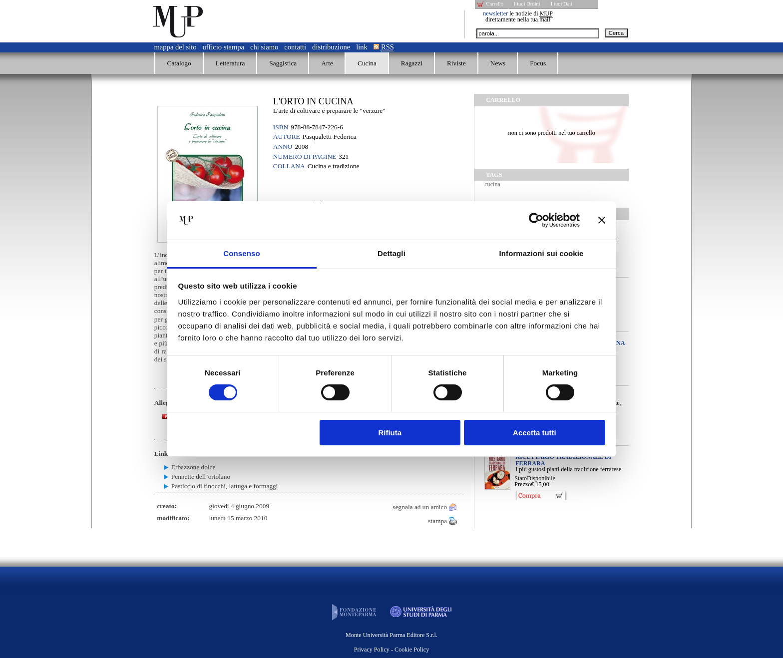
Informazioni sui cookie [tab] (541, 253)
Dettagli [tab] (391, 253)
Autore (286, 136)
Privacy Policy (372, 649)
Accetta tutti (534, 432)
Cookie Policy (411, 649)
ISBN (280, 127)
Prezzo (522, 484)
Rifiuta (389, 432)
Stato (520, 478)
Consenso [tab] (241, 253)
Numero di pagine (304, 156)
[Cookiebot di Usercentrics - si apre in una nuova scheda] (536, 220)
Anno (283, 146)
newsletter (495, 13)
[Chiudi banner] (601, 220)
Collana (289, 166)
